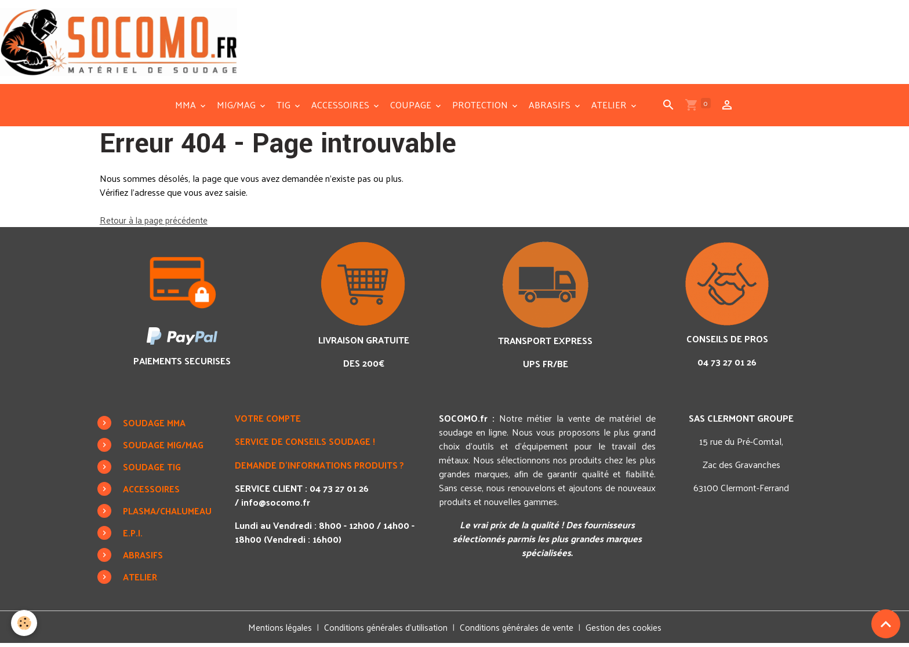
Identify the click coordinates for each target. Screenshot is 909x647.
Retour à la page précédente (156, 223)
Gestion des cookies (629, 631)
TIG (285, 108)
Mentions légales (275, 630)
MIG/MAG (237, 108)
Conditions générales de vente (519, 630)
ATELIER (610, 108)
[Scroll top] (885, 623)
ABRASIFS (551, 108)
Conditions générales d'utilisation (384, 630)
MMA (186, 108)
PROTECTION (481, 108)
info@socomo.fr (276, 504)
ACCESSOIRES (341, 108)
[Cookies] (25, 623)
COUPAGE (412, 108)
